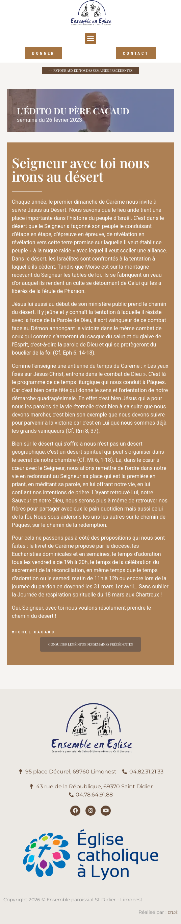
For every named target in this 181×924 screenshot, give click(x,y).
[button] (90, 38)
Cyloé (173, 912)
